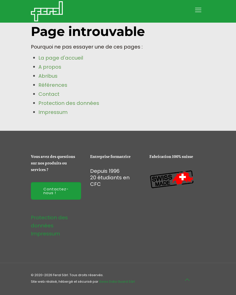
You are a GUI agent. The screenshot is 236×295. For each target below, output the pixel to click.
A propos (49, 66)
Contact (49, 94)
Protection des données (68, 103)
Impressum (53, 112)
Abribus (47, 75)
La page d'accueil (60, 57)
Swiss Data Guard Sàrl (117, 281)
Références (52, 85)
